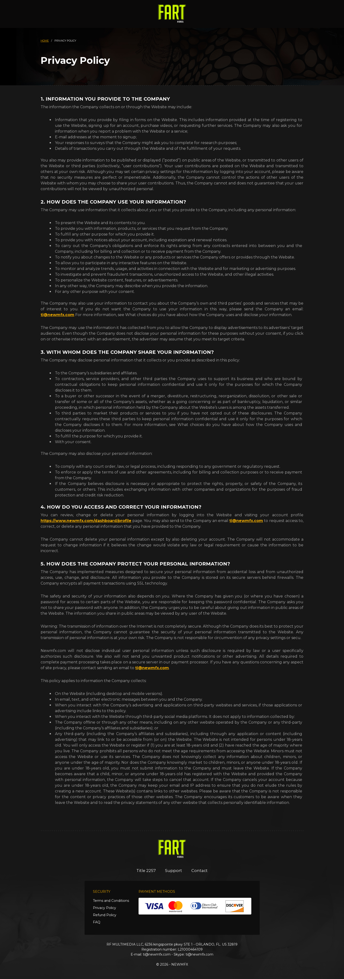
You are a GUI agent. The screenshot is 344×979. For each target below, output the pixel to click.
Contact (200, 870)
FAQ (96, 922)
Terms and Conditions (111, 900)
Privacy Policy (104, 908)
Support (173, 870)
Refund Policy (104, 915)
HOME (45, 40)
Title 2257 (146, 870)
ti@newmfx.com (57, 314)
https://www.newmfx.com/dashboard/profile (86, 520)
